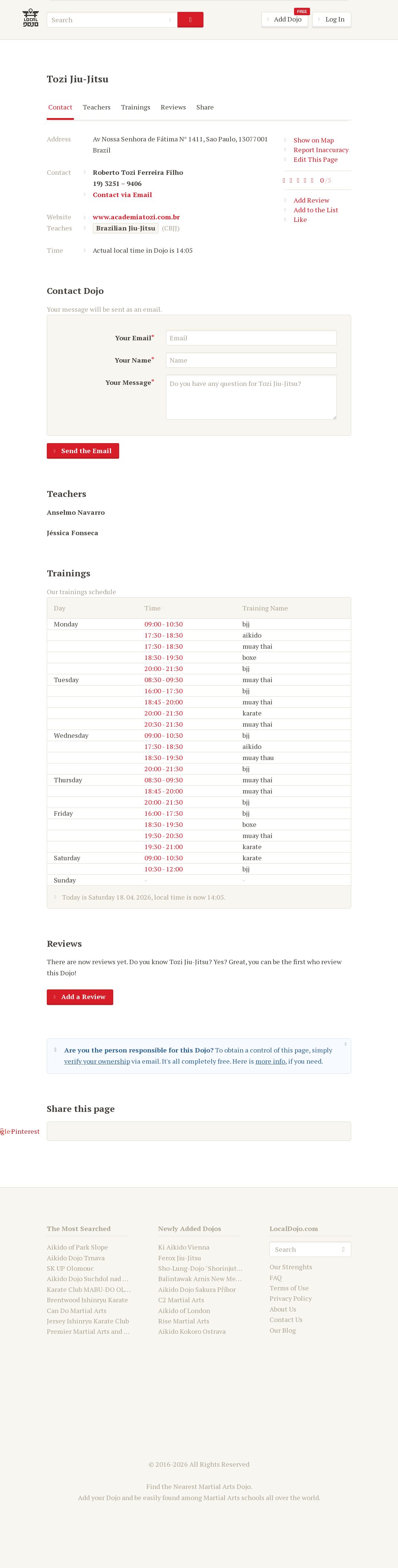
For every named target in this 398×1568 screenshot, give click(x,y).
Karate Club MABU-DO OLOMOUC (98, 1289)
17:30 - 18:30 (163, 635)
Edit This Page (311, 159)
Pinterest (261, 1131)
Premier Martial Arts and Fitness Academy (111, 1331)
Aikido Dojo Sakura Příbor (197, 1289)
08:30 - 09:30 (163, 679)
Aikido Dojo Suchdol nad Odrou (94, 1278)
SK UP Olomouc (70, 1268)
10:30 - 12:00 (163, 868)
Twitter (164, 1131)
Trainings (135, 106)
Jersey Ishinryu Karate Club (88, 1320)
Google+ (211, 1131)
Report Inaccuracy (316, 149)
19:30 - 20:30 (163, 835)
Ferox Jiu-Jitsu (179, 1257)
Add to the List (311, 211)
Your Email (133, 337)
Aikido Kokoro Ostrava (192, 1331)
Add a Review (76, 997)
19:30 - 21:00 (163, 846)
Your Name (133, 360)
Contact (60, 106)
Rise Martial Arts (183, 1320)
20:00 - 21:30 (163, 668)
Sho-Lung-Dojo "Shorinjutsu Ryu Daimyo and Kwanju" (238, 1268)
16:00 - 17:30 (163, 690)
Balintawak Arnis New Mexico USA (210, 1278)
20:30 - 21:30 (163, 724)
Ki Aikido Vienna (183, 1247)
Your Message (128, 382)
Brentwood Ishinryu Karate (87, 1299)
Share (205, 106)
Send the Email (79, 451)
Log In (329, 19)
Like (295, 221)
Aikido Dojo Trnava (76, 1257)
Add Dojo (285, 19)
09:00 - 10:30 (163, 623)
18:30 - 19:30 (163, 657)
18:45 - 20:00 (163, 701)
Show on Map (309, 140)
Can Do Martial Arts (77, 1310)
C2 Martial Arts (181, 1299)
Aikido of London (184, 1310)
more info (270, 1061)
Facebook (115, 1131)
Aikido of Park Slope (77, 1247)
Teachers (97, 106)
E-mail (68, 1131)
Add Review (306, 201)
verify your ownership (97, 1061)
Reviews (173, 106)
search (190, 19)
